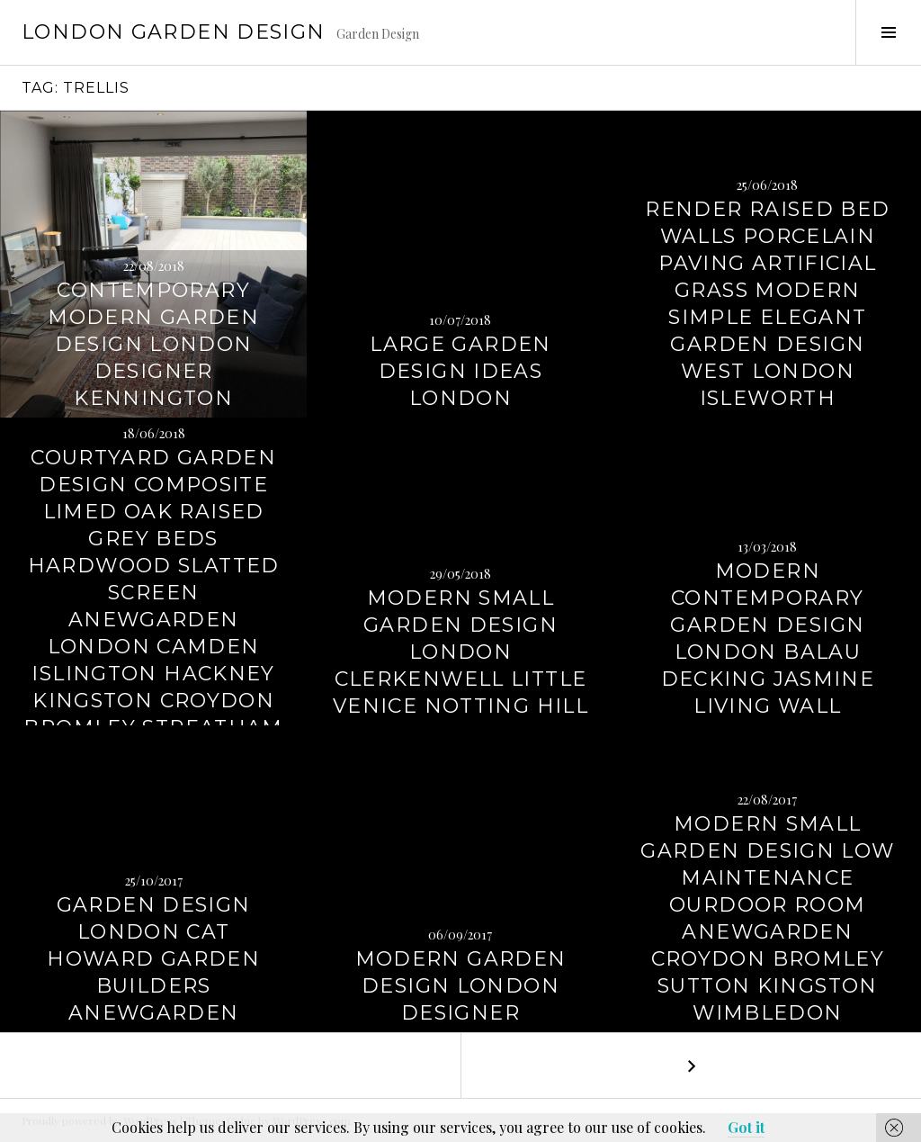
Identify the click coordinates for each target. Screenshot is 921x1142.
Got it (746, 1127)
